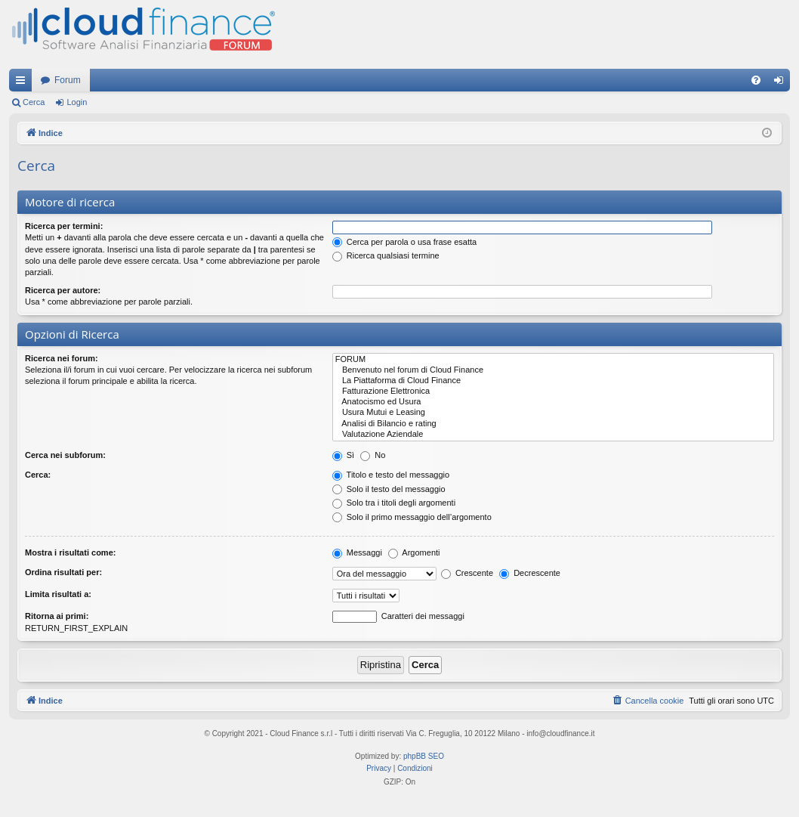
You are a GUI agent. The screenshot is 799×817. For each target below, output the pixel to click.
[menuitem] (756, 80)
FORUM (553, 359)
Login (76, 102)
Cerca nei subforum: (65, 455)
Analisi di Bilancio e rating (553, 424)
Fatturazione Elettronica (553, 391)
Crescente (467, 572)
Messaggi (357, 552)
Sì (343, 455)
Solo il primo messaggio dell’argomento (412, 516)
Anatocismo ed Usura (553, 402)
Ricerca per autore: (62, 290)
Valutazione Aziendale (553, 434)
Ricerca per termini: (64, 226)
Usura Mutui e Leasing (553, 412)
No (372, 455)
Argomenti (414, 552)
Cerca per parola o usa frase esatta (404, 241)
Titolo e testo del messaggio (390, 474)
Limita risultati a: (58, 594)
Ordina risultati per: (63, 572)
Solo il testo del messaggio (389, 489)
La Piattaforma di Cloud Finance (553, 381)
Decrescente (529, 572)
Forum (67, 80)
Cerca (34, 102)
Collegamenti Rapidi (23, 83)
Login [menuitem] (782, 83)
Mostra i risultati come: (70, 552)
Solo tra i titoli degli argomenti (393, 502)
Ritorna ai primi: (56, 615)
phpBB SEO (423, 756)
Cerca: (38, 474)
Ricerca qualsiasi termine (386, 255)
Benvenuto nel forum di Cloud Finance (553, 370)
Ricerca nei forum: (61, 358)
